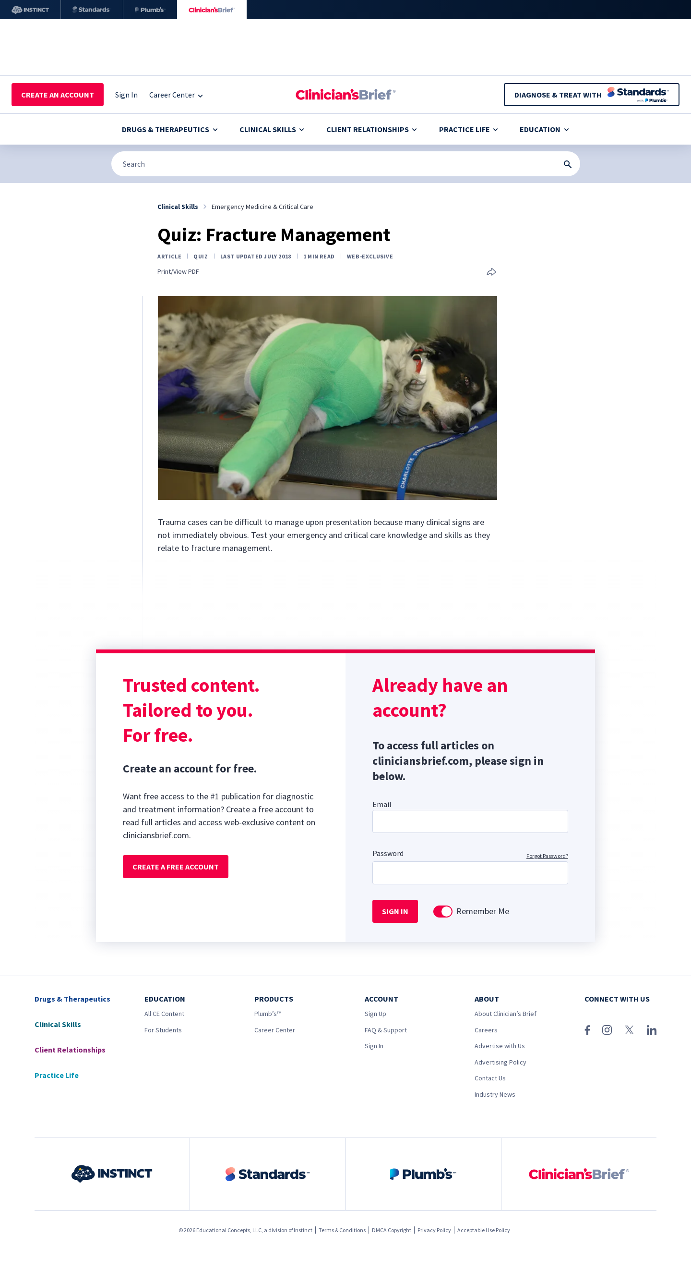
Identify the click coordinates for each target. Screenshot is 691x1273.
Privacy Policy (434, 1230)
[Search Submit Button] (567, 164)
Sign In (374, 1045)
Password (388, 853)
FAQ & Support (386, 1030)
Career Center (274, 1030)
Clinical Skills (271, 129)
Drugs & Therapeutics (169, 129)
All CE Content (164, 1013)
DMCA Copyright (391, 1230)
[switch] (443, 912)
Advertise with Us (500, 1045)
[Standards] (92, 9)
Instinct (303, 1230)
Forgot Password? (547, 855)
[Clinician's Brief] (212, 9)
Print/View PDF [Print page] (178, 272)
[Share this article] (491, 272)
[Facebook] (587, 1030)
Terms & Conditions (342, 1230)
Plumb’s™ (267, 1013)
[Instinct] (30, 9)
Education (544, 129)
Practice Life (468, 129)
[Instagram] (607, 1030)
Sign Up (375, 1013)
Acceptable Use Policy (483, 1230)
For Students (163, 1030)
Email (382, 804)
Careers (486, 1030)
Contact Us (490, 1078)
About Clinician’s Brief (505, 1013)
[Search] (345, 163)
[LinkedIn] (651, 1030)
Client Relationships (371, 129)
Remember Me (482, 911)
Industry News (495, 1094)
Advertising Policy (500, 1062)
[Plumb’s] (150, 9)
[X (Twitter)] (629, 1030)
